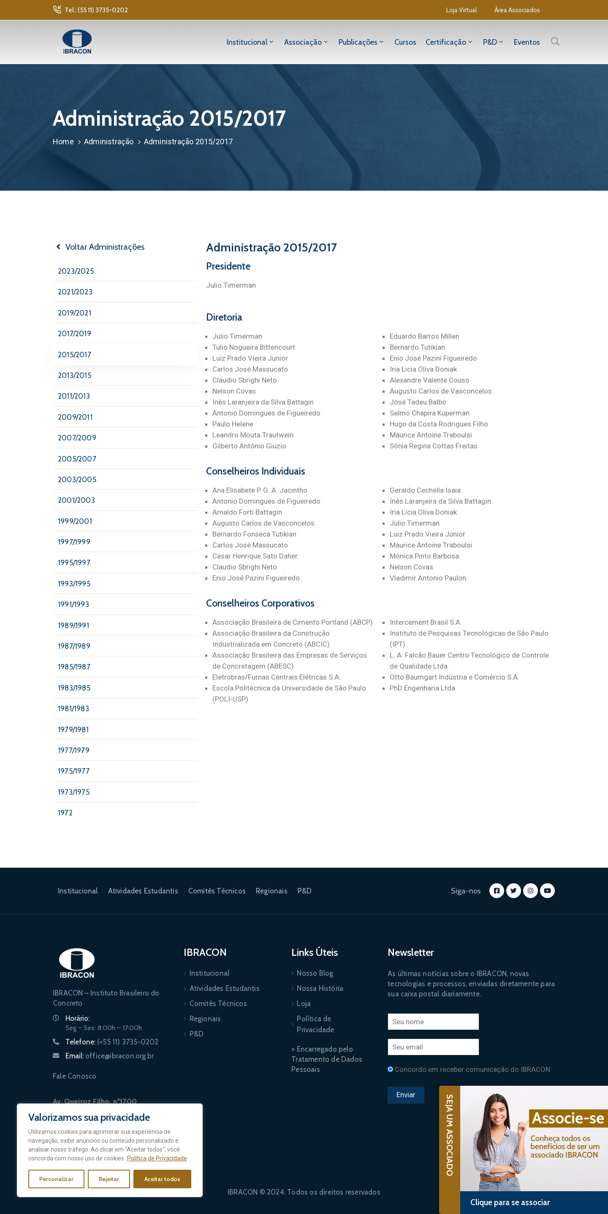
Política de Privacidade (157, 1158)
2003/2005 (77, 479)
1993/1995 (74, 584)
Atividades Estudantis (143, 891)
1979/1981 (73, 730)
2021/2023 (75, 292)
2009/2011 (75, 417)
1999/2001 (75, 521)
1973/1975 (74, 792)
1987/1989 (74, 646)
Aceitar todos (162, 1179)
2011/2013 (74, 396)
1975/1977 (74, 771)
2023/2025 (76, 271)
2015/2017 (74, 355)
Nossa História (320, 988)
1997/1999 (74, 542)
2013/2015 (74, 375)
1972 (65, 813)
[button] (461, 10)
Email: (109, 1056)
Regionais (272, 891)
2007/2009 (77, 438)
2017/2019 (74, 333)
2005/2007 (77, 459)
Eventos (527, 42)
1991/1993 (73, 604)
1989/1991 (73, 625)
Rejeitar (109, 1179)
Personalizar (56, 1179)
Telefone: (112, 1042)
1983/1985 (74, 688)
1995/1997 (74, 562)
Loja (304, 1003)
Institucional (251, 42)
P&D (494, 42)
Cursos (405, 42)
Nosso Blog (315, 973)
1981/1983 (73, 708)
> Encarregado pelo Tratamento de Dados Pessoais (326, 1059)
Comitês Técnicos (217, 891)
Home (63, 141)
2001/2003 (76, 500)
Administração (109, 141)
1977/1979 (74, 750)
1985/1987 (74, 667)
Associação (306, 42)
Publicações (362, 42)
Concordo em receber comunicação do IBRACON (472, 1069)
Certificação (450, 42)
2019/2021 (74, 313)
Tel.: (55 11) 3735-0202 (96, 10)
